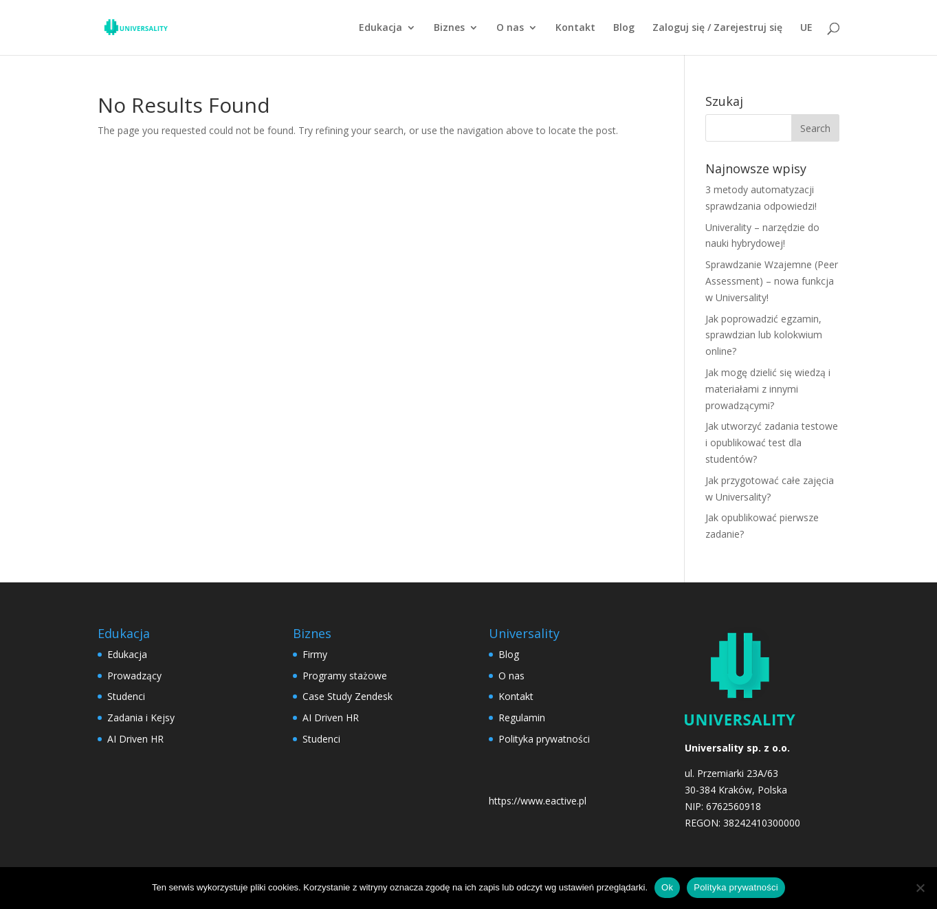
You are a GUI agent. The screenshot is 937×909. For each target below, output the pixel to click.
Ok (667, 887)
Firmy (314, 654)
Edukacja (380, 28)
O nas (510, 28)
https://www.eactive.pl (537, 800)
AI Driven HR (135, 738)
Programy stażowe (344, 675)
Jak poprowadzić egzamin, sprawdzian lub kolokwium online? (763, 335)
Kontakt (575, 28)
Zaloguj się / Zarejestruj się (717, 28)
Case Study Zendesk (347, 696)
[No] (920, 888)
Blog (624, 28)
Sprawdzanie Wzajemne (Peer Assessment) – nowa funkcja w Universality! (771, 281)
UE (806, 28)
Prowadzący (134, 675)
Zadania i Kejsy (141, 717)
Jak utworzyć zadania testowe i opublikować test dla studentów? (771, 442)
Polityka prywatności (544, 738)
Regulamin (521, 717)
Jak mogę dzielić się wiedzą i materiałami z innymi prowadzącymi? (767, 389)
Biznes (449, 28)
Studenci (126, 696)
